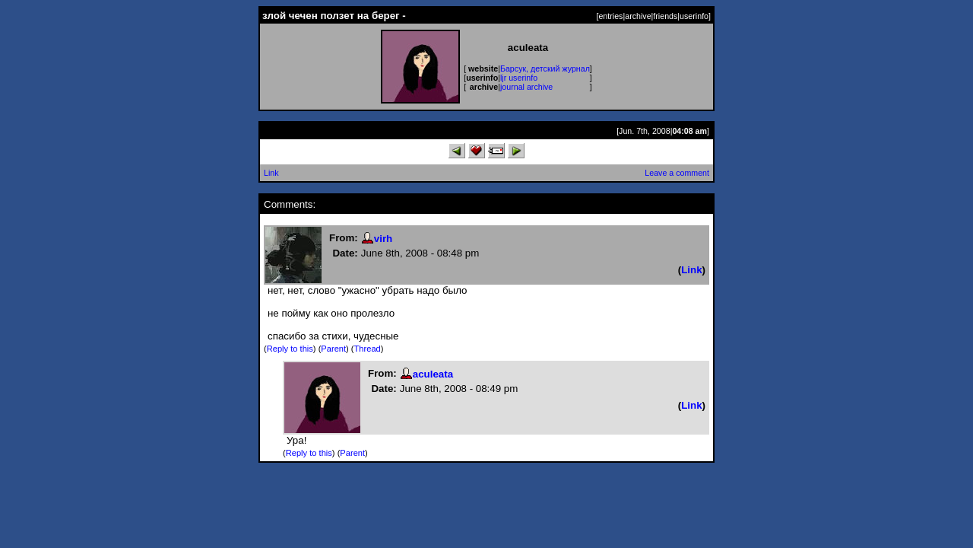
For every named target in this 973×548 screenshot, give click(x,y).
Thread (367, 348)
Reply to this (290, 348)
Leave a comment (677, 172)
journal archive (526, 86)
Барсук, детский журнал (545, 68)
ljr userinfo (518, 77)
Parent (333, 348)
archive (638, 16)
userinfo (694, 16)
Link (271, 172)
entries (610, 16)
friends (665, 16)
